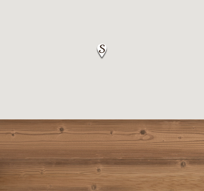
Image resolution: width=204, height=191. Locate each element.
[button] (102, 52)
